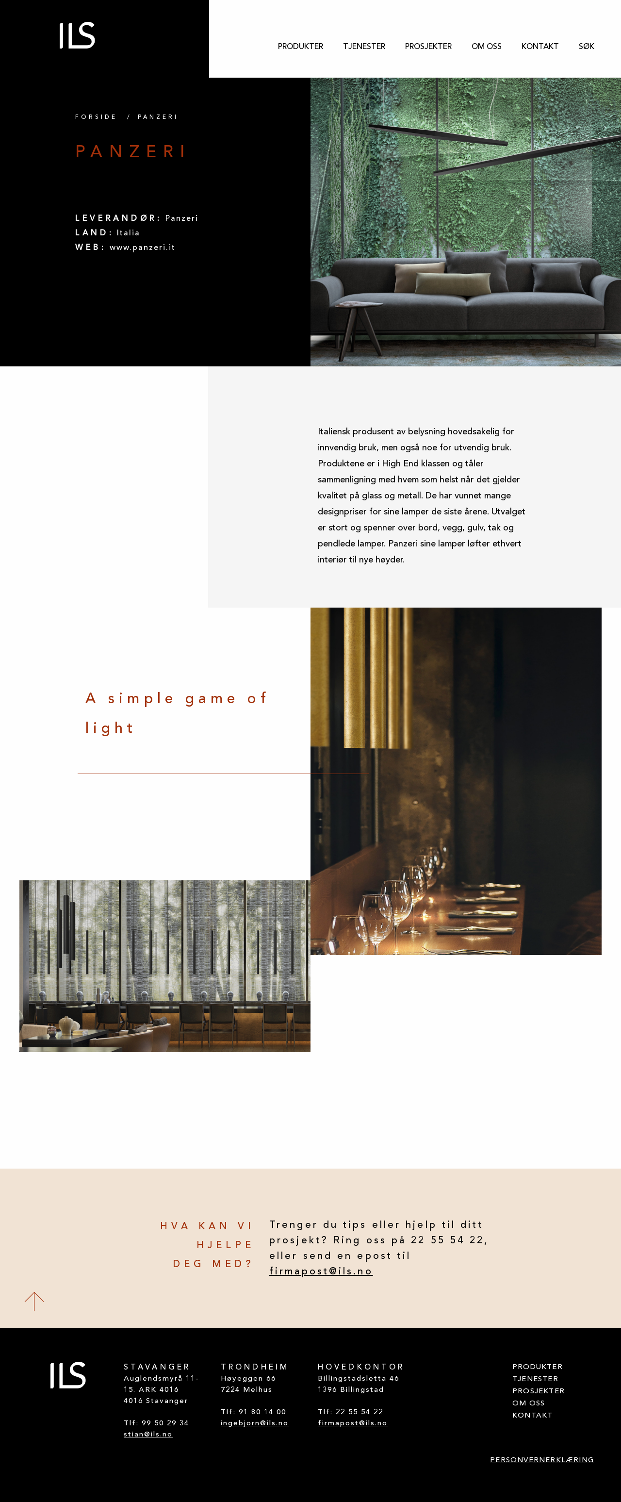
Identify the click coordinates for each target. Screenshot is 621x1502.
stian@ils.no (148, 1434)
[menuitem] (300, 47)
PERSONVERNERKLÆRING (542, 1460)
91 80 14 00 (262, 1412)
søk (586, 47)
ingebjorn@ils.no (255, 1423)
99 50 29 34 (165, 1423)
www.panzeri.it (143, 248)
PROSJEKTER (428, 47)
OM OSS (487, 47)
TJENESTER (364, 47)
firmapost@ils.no (321, 1272)
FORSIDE (96, 117)
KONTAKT (540, 47)
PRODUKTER (300, 47)
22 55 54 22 (359, 1412)
